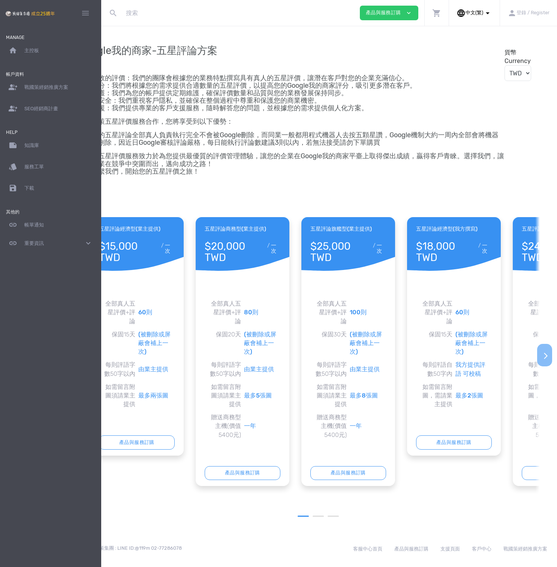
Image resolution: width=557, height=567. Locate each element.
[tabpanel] (170, 336)
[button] (436, 13)
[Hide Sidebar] (85, 13)
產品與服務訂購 (170, 442)
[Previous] (113, 355)
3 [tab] (350, 516)
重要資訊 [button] (51, 243)
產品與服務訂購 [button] (389, 12)
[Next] (544, 355)
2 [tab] (335, 516)
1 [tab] (320, 516)
